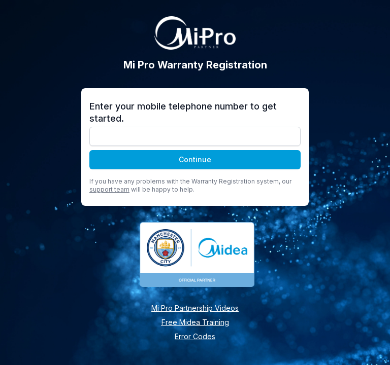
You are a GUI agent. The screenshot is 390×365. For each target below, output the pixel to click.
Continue (195, 159)
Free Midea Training (195, 322)
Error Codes (195, 336)
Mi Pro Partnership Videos (195, 308)
